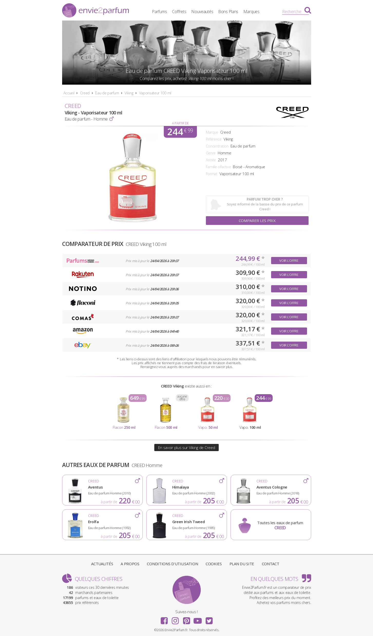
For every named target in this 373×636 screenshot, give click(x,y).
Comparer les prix (257, 220)
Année (211, 159)
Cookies (214, 563)
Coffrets (179, 11)
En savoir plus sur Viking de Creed (186, 447)
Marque (212, 132)
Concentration (217, 146)
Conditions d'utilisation (172, 563)
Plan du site (241, 563)
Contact (270, 563)
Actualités (102, 563)
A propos (130, 563)
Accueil (68, 93)
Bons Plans (228, 11)
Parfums (159, 11)
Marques (251, 11)
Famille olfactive (218, 166)
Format (211, 173)
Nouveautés (202, 11)
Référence (214, 139)
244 (180, 132)
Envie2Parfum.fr (95, 11)
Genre (211, 153)
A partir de (180, 123)
